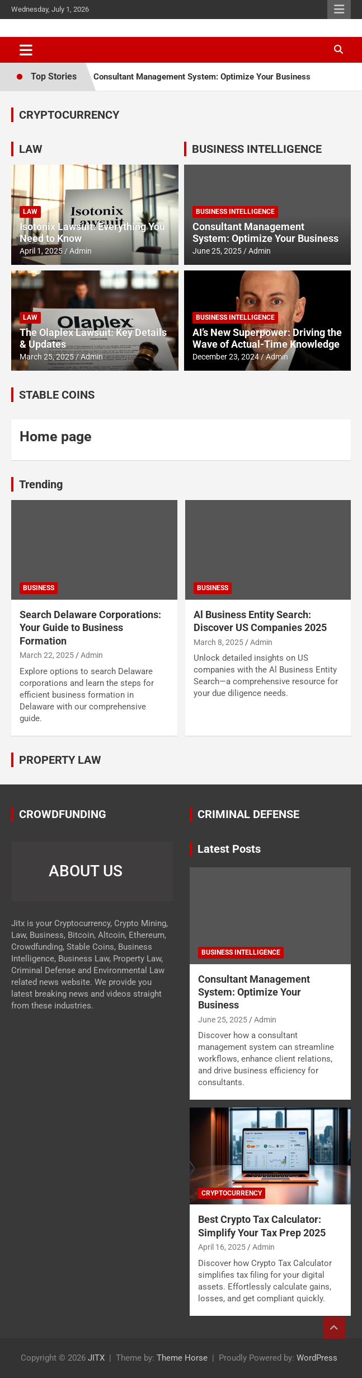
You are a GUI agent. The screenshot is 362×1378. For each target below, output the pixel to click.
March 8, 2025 (218, 642)
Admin (80, 250)
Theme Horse (182, 1358)
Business (38, 588)
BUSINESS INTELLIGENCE (257, 149)
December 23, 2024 (225, 356)
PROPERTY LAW (60, 760)
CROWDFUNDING (62, 814)
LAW (31, 149)
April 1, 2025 (41, 250)
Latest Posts (229, 849)
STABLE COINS (57, 394)
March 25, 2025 (47, 356)
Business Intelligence (235, 212)
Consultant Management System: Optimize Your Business (202, 77)
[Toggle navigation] (26, 50)
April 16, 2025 (222, 1246)
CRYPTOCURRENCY (69, 115)
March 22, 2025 (47, 655)
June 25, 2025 (217, 250)
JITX (96, 1358)
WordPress (317, 1358)
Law (30, 212)
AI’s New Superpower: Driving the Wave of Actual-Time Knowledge (267, 338)
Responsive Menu (339, 9)
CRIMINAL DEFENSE (248, 814)
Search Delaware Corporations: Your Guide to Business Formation (90, 628)
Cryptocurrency (231, 1193)
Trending (41, 484)
